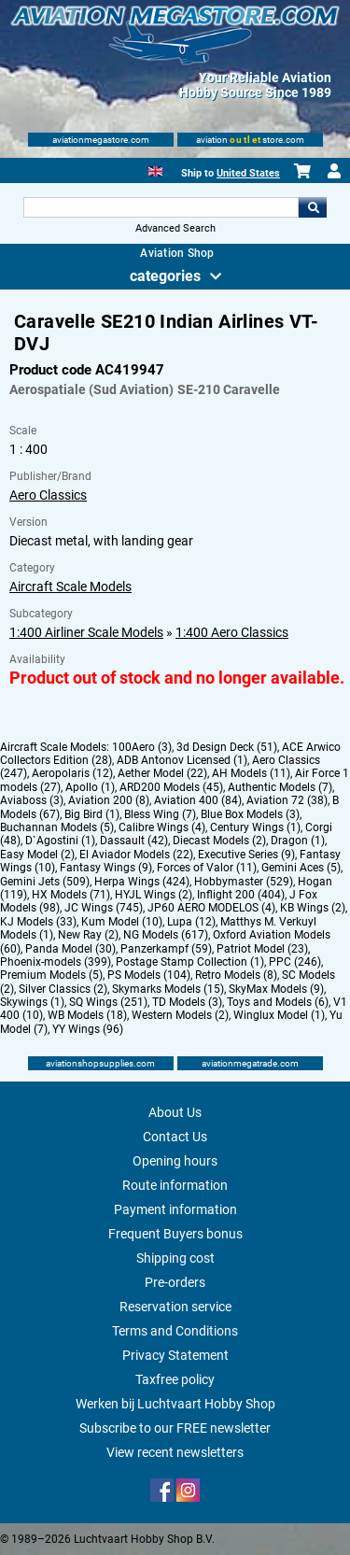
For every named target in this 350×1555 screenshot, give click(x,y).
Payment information (175, 1209)
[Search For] (161, 207)
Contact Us (175, 1136)
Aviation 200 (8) (108, 800)
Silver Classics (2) (63, 989)
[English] (155, 169)
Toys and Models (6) (278, 1002)
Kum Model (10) (121, 921)
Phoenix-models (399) (55, 961)
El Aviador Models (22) (136, 854)
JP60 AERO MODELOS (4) (211, 907)
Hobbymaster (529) (243, 881)
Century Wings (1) (255, 827)
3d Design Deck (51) (226, 747)
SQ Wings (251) (108, 1002)
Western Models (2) (180, 1015)
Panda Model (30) (70, 948)
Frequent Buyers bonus (175, 1233)
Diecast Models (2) (219, 840)
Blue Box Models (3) (250, 814)
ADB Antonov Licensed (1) (182, 760)
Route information (175, 1185)
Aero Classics (48, 495)
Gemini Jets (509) (45, 881)
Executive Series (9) (246, 854)
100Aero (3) (142, 747)
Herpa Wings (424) (141, 881)
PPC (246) (295, 961)
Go (313, 207)
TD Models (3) (187, 1002)
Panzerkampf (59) (166, 948)
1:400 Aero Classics (231, 632)
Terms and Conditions (175, 1330)
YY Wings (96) (87, 1029)
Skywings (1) (32, 1002)
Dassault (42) (134, 840)
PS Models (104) (148, 975)
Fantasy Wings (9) (106, 867)
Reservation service (175, 1306)
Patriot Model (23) (262, 948)
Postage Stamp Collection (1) (190, 961)
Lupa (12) (191, 921)
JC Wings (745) (103, 907)
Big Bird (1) (91, 814)
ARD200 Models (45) (171, 787)
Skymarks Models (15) (168, 989)
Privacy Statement (175, 1355)
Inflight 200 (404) (241, 894)
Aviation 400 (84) (198, 800)
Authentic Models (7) (280, 787)
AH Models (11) (251, 773)
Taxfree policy (175, 1379)
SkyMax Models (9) (276, 989)
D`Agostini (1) (60, 840)
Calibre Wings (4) (162, 827)
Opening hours (175, 1160)
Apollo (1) (90, 787)
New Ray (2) (88, 934)
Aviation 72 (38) (287, 800)
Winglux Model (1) (279, 1015)
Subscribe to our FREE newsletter (175, 1428)
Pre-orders (175, 1282)
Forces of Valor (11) (207, 867)
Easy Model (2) (37, 854)
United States (248, 173)
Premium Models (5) (51, 975)
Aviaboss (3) (31, 800)
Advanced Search (175, 228)
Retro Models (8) (236, 975)
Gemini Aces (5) (301, 867)
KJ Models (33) (38, 921)
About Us (175, 1112)
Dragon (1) (298, 840)
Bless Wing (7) (160, 814)
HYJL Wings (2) (153, 894)
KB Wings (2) (312, 907)
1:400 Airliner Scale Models (86, 632)
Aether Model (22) (162, 773)
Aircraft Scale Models (70, 586)
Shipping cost (175, 1258)
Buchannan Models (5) (57, 827)
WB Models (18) (87, 1015)
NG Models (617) (165, 934)
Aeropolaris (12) (72, 773)
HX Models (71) (71, 894)
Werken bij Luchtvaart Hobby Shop (175, 1403)
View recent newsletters (175, 1452)
